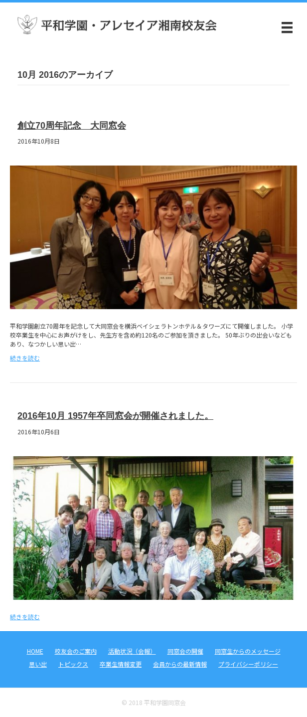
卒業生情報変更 (121, 664)
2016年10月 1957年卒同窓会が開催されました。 (115, 416)
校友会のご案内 (76, 651)
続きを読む (25, 358)
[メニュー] (287, 27)
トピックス (73, 664)
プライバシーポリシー (248, 664)
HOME (35, 651)
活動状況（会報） (132, 651)
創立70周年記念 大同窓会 (71, 126)
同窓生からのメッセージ (248, 651)
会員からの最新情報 (180, 664)
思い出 (38, 664)
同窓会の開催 (185, 651)
